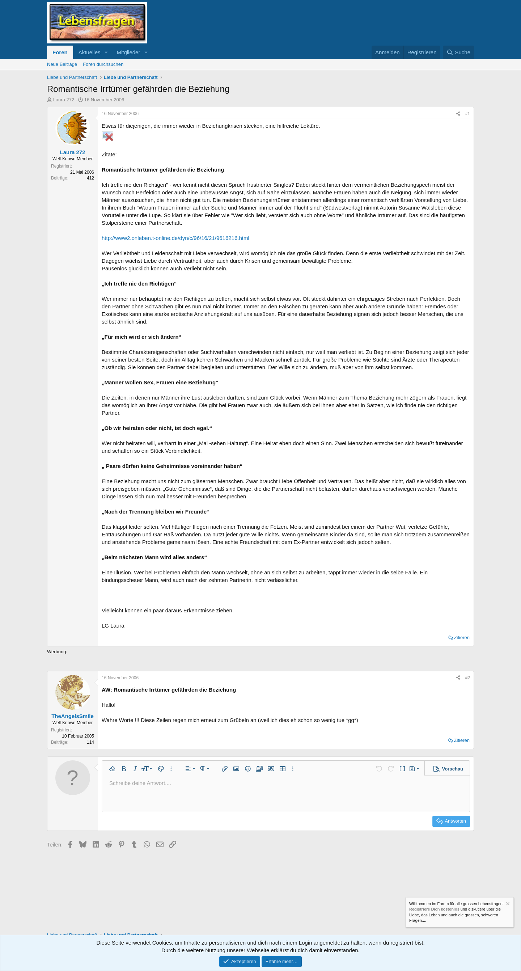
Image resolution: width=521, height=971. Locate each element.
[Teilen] (458, 114)
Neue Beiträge (62, 64)
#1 (467, 113)
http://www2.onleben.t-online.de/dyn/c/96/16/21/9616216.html (175, 238)
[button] (106, 52)
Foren (60, 52)
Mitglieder (128, 52)
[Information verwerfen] (507, 904)
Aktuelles (90, 52)
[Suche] (458, 52)
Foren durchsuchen (103, 64)
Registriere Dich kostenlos (434, 909)
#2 (467, 677)
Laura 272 (64, 99)
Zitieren (462, 637)
